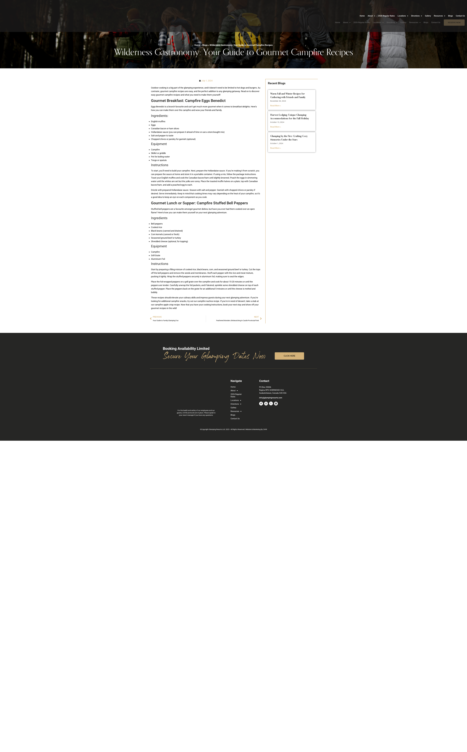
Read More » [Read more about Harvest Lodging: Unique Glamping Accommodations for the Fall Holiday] (275, 127)
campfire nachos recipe (208, 301)
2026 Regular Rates (361, 15)
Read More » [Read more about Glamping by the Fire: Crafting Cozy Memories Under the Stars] (275, 148)
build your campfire (181, 170)
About (346, 15)
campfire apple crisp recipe (167, 304)
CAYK (265, 429)
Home (337, 15)
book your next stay (232, 304)
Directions (392, 15)
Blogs (426, 15)
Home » (198, 45)
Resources (415, 15)
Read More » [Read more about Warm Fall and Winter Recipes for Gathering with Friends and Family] (275, 106)
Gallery (403, 15)
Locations (378, 15)
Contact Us (435, 15)
